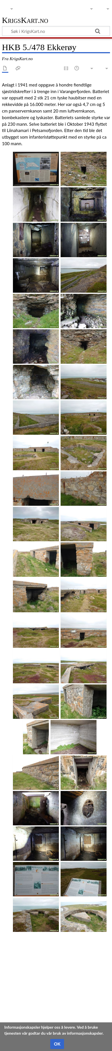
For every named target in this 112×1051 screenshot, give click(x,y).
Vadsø (84, 1009)
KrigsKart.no (25, 20)
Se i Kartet (12, 992)
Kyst (29, 1009)
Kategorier (12, 1009)
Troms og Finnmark (56, 1009)
